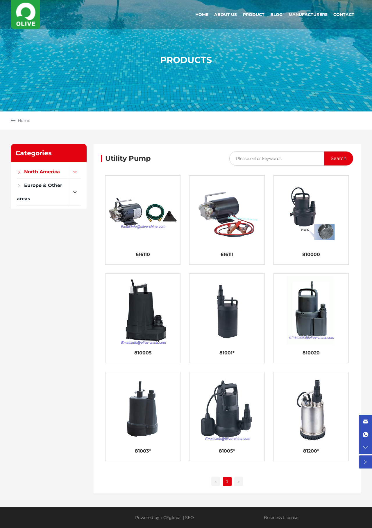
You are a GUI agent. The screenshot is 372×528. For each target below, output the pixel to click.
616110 (143, 254)
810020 (311, 353)
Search (339, 158)
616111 (227, 254)
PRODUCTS (186, 60)
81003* (143, 451)
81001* (227, 353)
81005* (227, 451)
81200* (311, 451)
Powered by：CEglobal (158, 517)
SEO (189, 517)
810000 (311, 254)
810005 (143, 353)
